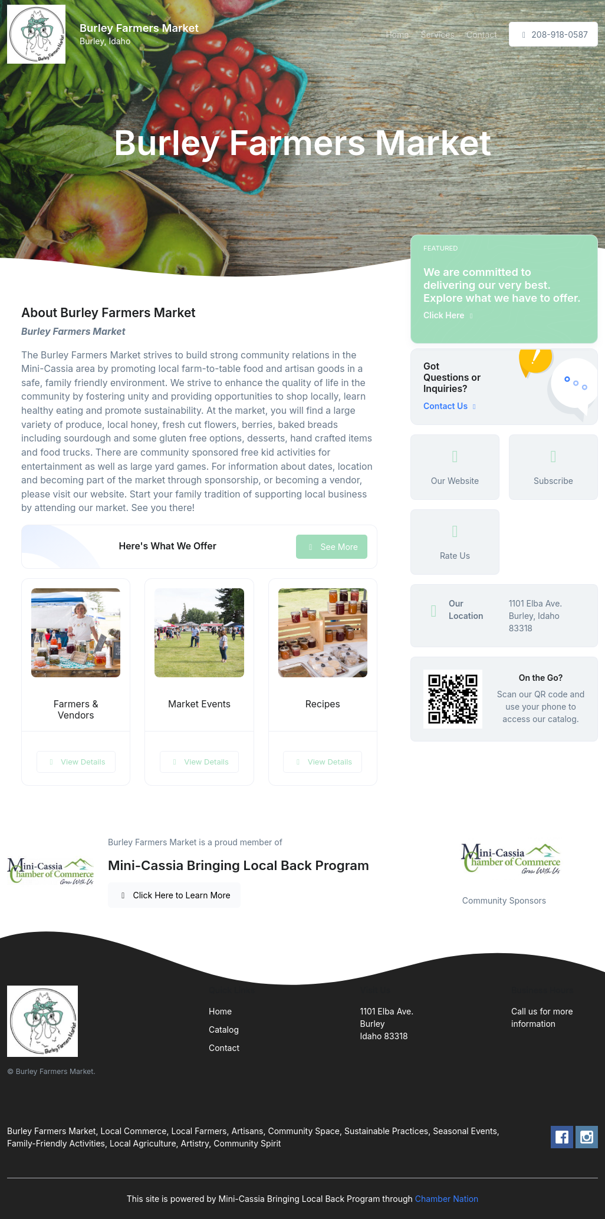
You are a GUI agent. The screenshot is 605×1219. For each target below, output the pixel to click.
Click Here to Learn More (174, 895)
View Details (76, 761)
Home (397, 34)
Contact (481, 34)
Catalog (224, 1029)
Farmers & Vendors (76, 710)
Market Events (199, 704)
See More (331, 547)
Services (437, 34)
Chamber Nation (447, 1199)
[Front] (38, 34)
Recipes (322, 704)
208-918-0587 (553, 34)
